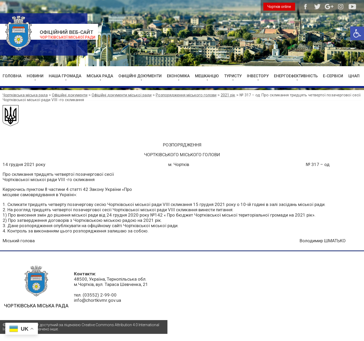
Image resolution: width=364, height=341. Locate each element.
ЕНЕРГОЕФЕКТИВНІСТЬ (296, 76)
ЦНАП (353, 76)
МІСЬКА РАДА (100, 76)
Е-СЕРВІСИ (333, 76)
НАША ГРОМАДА (65, 76)
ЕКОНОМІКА (178, 76)
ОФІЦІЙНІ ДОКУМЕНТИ (140, 76)
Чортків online (279, 7)
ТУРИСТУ (233, 76)
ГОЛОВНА (12, 76)
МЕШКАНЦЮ (207, 76)
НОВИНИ (35, 76)
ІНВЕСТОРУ (258, 76)
